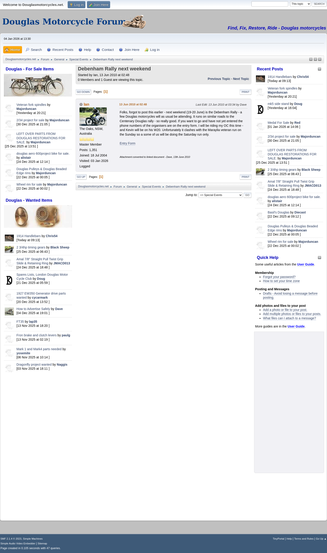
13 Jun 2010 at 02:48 (133, 104)
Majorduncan (26, 109)
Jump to (191, 195)
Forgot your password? (279, 277)
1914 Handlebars (29, 236)
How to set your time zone (281, 281)
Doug (41, 278)
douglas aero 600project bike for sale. (43, 153)
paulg (66, 335)
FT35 (20, 321)
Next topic (241, 79)
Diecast (300, 212)
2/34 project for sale (31, 120)
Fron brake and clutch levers (37, 335)
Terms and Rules (304, 538)
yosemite (23, 353)
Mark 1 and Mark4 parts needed (39, 349)
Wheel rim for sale (29, 184)
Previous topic (219, 79)
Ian (86, 104)
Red (297, 122)
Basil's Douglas (278, 212)
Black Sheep (59, 247)
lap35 (33, 321)
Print (245, 92)
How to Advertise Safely (33, 309)
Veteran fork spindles (31, 105)
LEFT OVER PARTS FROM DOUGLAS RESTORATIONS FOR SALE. (41, 138)
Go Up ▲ (321, 538)
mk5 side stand (278, 104)
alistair (26, 157)
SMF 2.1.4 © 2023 (10, 538)
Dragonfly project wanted (34, 364)
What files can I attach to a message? (289, 318)
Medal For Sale (278, 122)
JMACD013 (61, 263)
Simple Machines (32, 538)
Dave (59, 309)
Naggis (62, 364)
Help (289, 538)
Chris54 (51, 236)
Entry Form (127, 143)
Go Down (83, 92)
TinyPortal (278, 538)
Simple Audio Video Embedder (17, 543)
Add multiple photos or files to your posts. (292, 314)
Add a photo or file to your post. (285, 310)
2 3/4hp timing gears (31, 247)
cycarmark (40, 297)
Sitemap (42, 543)
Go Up (81, 177)
